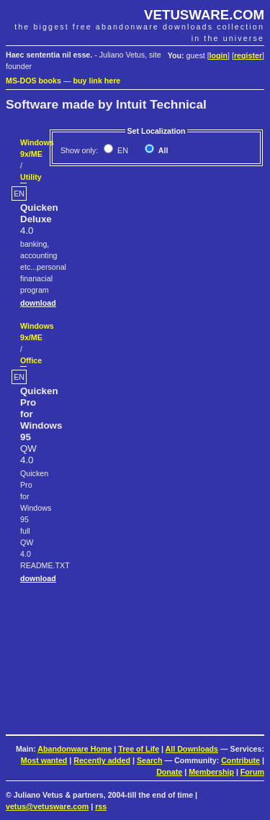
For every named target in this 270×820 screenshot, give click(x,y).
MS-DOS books (33, 80)
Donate (169, 771)
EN (121, 150)
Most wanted (44, 760)
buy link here (97, 80)
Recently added (101, 760)
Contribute (240, 760)
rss (101, 806)
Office (31, 360)
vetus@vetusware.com (47, 806)
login (219, 55)
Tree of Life (138, 748)
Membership (211, 771)
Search (150, 760)
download (38, 303)
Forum (252, 771)
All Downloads (192, 748)
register (248, 55)
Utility (31, 177)
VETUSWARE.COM (204, 14)
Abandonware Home (74, 748)
